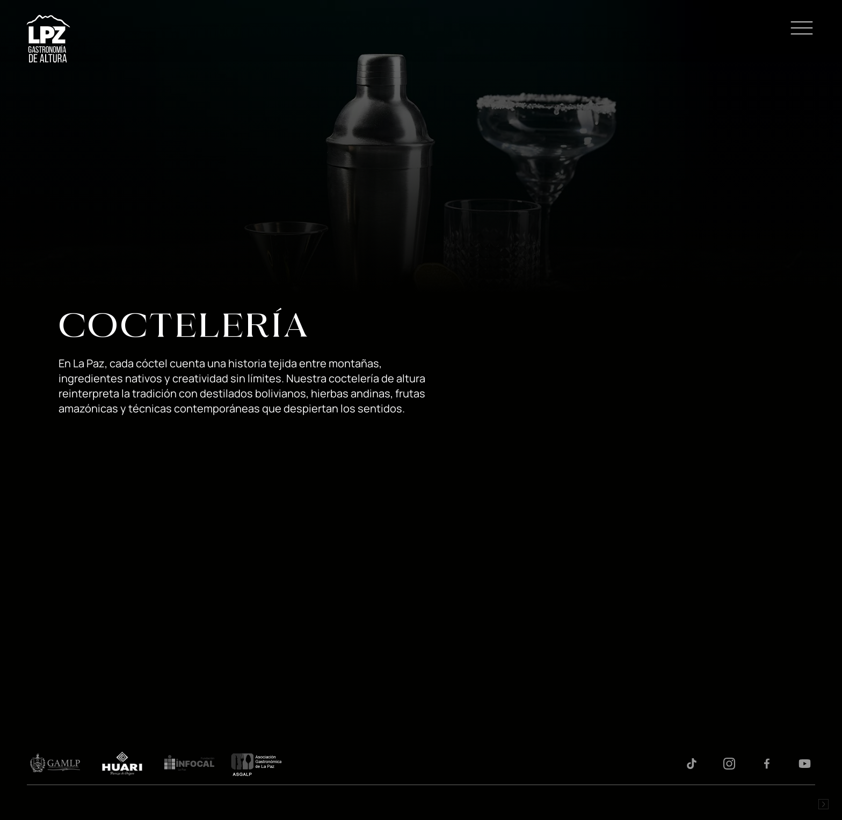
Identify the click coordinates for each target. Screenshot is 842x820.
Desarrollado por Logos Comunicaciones (823, 803)
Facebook (767, 763)
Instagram (729, 763)
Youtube (804, 763)
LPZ (48, 38)
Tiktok (691, 763)
